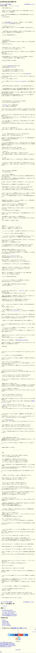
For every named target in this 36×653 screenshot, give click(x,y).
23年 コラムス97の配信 (6, 625)
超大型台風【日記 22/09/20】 (7, 610)
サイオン (4, 404)
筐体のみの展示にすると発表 (21, 340)
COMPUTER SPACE (10, 65)
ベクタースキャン (5, 104)
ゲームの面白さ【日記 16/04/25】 (8, 612)
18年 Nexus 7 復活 (5, 622)
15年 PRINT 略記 (5, 621)
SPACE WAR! (28, 73)
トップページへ (34, 631)
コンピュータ (4, 605)
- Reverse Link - (18, 649)
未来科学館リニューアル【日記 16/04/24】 (8, 645)
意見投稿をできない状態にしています (19, 628)
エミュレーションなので (21, 81)
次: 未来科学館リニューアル (29, 4)
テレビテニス (21, 290)
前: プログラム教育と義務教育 (5, 4)
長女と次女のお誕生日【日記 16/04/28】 (9, 614)
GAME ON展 (3, 5)
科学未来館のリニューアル (10, 22)
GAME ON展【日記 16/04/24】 (5, 646)
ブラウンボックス (13, 255)
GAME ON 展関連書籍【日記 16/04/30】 (9, 615)
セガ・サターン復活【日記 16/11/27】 (9, 611)
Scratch (9, 419)
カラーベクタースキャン (15, 310)
